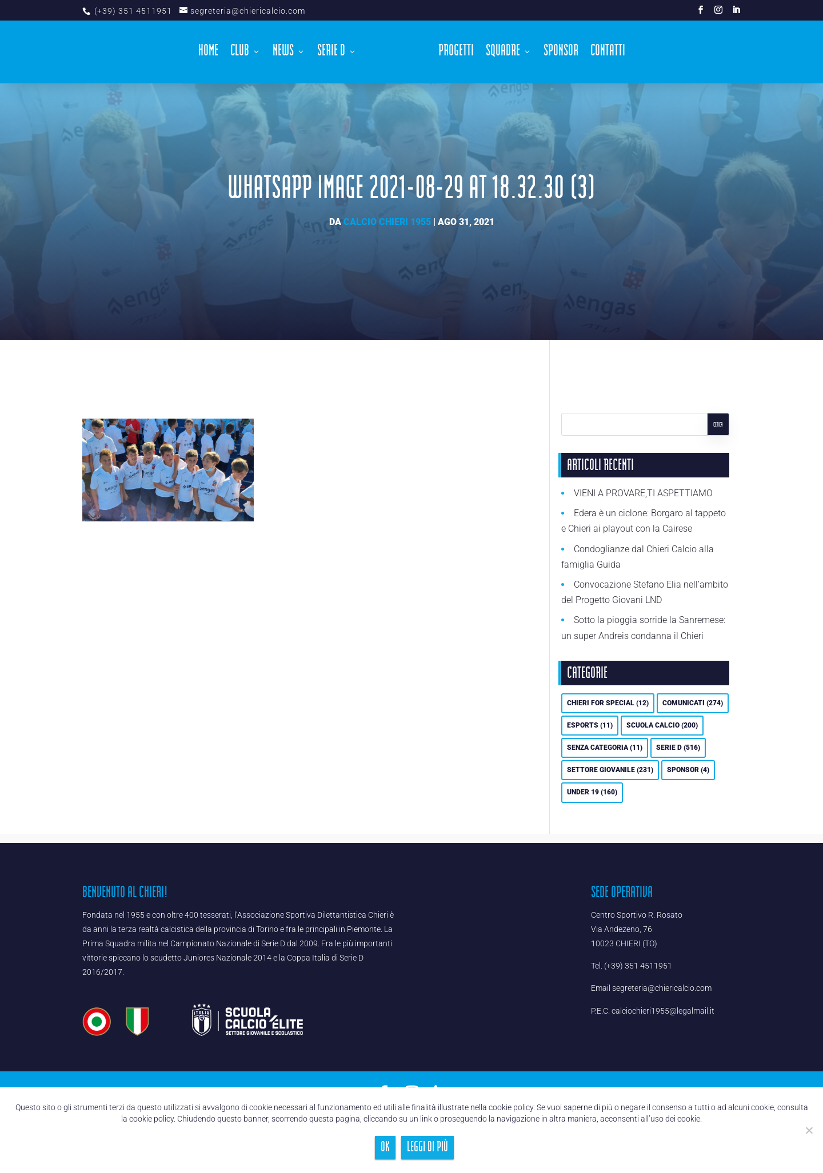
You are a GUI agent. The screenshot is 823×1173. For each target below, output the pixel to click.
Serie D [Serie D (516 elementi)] (678, 748)
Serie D (331, 54)
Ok (385, 1147)
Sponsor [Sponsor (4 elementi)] (688, 770)
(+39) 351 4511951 (132, 10)
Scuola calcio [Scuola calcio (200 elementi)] (662, 725)
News (283, 54)
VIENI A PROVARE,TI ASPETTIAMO (643, 493)
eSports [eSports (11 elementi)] (590, 725)
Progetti (456, 54)
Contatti (607, 54)
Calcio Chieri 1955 (387, 221)
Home (208, 54)
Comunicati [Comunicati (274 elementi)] (692, 703)
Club (239, 54)
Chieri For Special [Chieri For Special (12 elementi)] (608, 703)
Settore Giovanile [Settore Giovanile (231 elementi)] (610, 770)
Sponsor (561, 54)
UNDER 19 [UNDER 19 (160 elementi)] (592, 792)
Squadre (503, 54)
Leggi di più (427, 1147)
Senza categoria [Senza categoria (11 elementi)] (604, 748)
